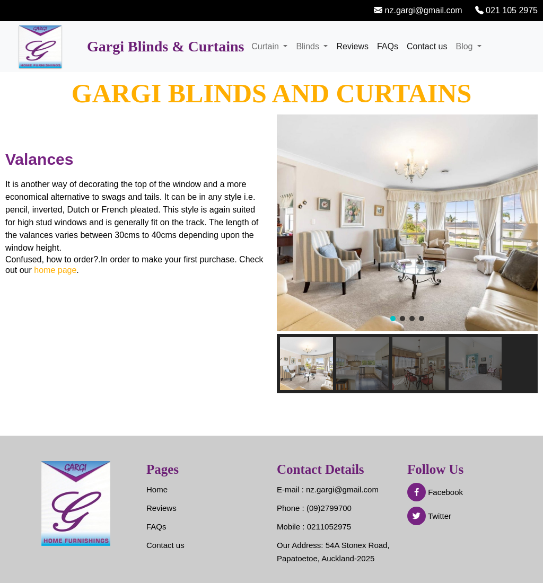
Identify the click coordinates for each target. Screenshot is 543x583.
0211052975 (329, 526)
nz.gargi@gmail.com (422, 10)
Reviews (352, 46)
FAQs (387, 46)
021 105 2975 (511, 10)
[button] (393, 318)
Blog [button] (465, 46)
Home (157, 489)
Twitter (429, 515)
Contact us (427, 46)
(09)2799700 (329, 508)
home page (55, 270)
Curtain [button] (266, 46)
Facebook (435, 492)
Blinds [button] (308, 46)
